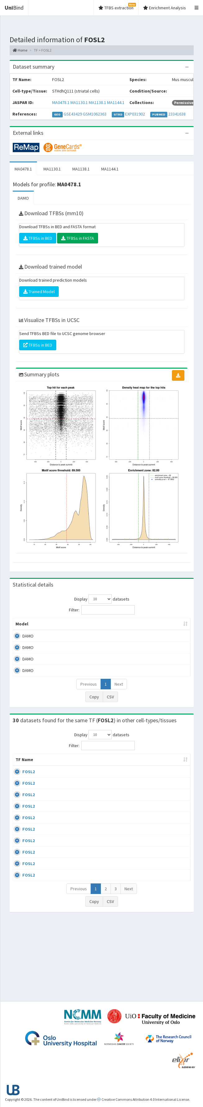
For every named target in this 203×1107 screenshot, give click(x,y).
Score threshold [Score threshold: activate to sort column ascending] (166, 627)
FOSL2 (28, 784)
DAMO (23, 198)
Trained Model (39, 291)
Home (20, 50)
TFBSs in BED (37, 238)
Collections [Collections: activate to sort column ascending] (139, 772)
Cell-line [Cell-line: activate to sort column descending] (49, 772)
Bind (14, 7)
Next (119, 690)
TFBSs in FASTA (77, 238)
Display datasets (101, 599)
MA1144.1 (115, 102)
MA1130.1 (79, 102)
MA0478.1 (61, 102)
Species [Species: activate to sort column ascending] (172, 772)
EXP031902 (135, 114)
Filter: (102, 610)
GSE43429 (73, 114)
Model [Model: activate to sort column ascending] (22, 630)
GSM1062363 (94, 114)
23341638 (177, 114)
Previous (88, 690)
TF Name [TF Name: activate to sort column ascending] (21, 769)
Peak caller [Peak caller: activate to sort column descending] (46, 627)
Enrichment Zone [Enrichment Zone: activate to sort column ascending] (104, 627)
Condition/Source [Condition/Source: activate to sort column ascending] (88, 772)
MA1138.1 (97, 102)
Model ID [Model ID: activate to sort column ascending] (73, 627)
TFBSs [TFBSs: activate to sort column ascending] (138, 630)
